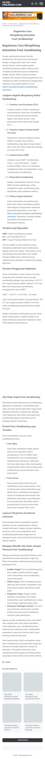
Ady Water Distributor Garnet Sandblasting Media (11, 696)
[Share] (6, 662)
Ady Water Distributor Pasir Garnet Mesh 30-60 (32, 696)
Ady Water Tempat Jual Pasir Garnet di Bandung (32, 727)
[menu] (41, 4)
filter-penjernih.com (11, 3)
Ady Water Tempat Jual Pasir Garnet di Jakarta (11, 727)
